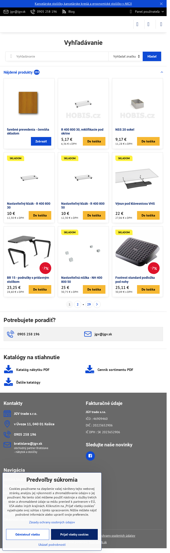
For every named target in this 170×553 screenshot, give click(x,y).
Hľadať (151, 56)
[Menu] (161, 24)
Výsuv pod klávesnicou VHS (135, 203)
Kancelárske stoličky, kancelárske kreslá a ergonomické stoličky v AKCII (83, 4)
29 (89, 304)
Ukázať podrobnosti (52, 545)
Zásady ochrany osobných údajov (112, 536)
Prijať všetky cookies (74, 534)
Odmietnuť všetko (27, 534)
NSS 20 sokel (124, 129)
